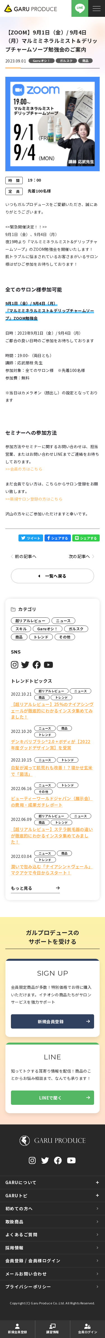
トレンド (41, 637)
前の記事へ (24, 556)
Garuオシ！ (41, 60)
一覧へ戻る (52, 576)
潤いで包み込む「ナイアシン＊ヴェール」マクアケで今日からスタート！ (52, 870)
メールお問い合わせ (26, 1274)
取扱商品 (14, 1221)
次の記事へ (81, 556)
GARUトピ (16, 1195)
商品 (85, 60)
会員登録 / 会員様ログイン (33, 1260)
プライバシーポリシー (28, 1287)
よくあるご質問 (21, 1234)
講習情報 (52, 1329)
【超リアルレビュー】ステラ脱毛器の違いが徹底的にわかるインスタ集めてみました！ (52, 835)
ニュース (63, 620)
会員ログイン (87, 1329)
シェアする (57, 538)
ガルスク (66, 60)
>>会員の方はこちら (23, 469)
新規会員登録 (64, 1021)
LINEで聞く (64, 1097)
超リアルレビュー (30, 620)
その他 (64, 637)
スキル (21, 628)
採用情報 (14, 1248)
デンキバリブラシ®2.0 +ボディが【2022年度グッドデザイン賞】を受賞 (50, 745)
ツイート (30, 538)
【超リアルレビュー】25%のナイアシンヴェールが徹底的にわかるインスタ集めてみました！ (52, 710)
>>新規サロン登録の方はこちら (33, 499)
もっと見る (35, 888)
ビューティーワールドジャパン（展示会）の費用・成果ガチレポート (52, 801)
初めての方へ (19, 1208)
